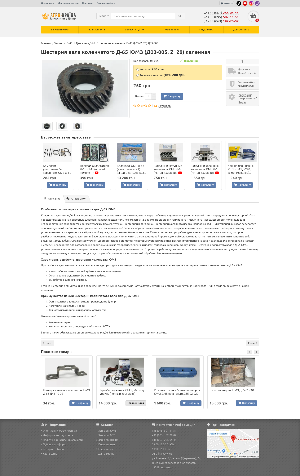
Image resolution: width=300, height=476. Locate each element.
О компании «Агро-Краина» (59, 430)
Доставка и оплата (68, 3)
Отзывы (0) (76, 198)
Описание (52, 198)
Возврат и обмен (106, 3)
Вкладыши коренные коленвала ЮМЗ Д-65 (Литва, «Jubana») (205, 169)
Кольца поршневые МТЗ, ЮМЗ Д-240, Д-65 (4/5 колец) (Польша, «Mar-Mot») (241, 169)
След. (252, 343)
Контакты (87, 3)
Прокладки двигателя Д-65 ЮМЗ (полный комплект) (94, 169)
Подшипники (171, 29)
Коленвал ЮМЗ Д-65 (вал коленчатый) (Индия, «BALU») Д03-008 (131, 169)
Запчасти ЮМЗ (60, 29)
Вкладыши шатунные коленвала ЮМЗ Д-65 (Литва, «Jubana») (168, 169)
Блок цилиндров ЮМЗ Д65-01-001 (232, 390)
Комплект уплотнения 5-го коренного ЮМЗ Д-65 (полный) (57, 169)
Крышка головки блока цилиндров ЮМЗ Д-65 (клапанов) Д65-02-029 (177, 392)
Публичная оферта (53, 444)
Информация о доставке (57, 435)
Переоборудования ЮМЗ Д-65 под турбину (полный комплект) (121, 392)
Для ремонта (241, 29)
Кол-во (139, 96)
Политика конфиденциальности (62, 439)
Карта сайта (49, 453)
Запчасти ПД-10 (134, 29)
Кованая (150, 69)
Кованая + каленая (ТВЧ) (160, 75)
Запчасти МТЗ (97, 29)
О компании (47, 3)
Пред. (47, 343)
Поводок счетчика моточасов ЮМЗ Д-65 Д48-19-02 (66, 392)
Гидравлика (206, 29)
